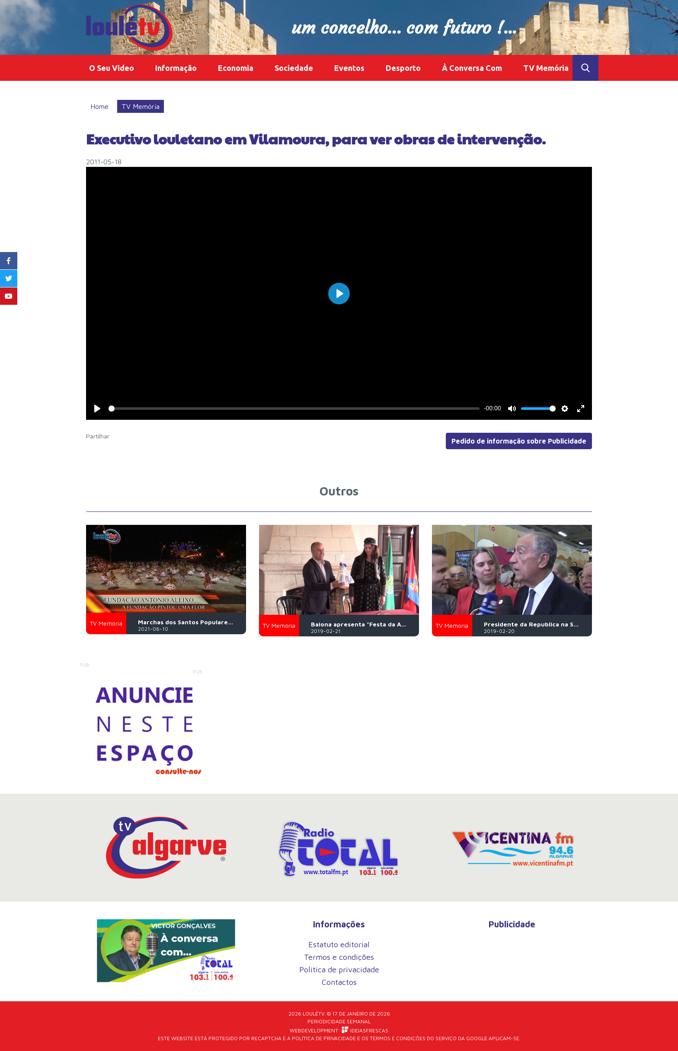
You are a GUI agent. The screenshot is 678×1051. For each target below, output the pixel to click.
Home (99, 106)
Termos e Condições (397, 1038)
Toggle (585, 68)
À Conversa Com (472, 68)
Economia (235, 68)
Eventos (349, 68)
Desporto (403, 68)
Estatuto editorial (339, 944)
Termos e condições (339, 957)
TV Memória (546, 68)
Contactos (339, 982)
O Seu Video (111, 68)
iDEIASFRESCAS (365, 1030)
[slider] (294, 408)
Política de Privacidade (324, 1038)
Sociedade (294, 68)
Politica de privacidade (339, 969)
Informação (176, 68)
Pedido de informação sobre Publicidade (518, 441)
